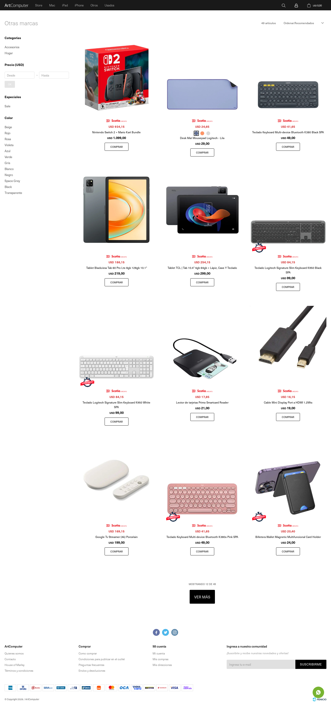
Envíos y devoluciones (92, 670)
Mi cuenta (159, 653)
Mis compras (160, 659)
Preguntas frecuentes (91, 665)
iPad (65, 5)
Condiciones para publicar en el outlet (102, 659)
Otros (94, 5)
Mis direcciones (162, 665)
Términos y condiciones (19, 670)
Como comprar (88, 653)
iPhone (79, 5)
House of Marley (14, 665)
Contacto (10, 659)
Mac (52, 5)
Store (38, 5)
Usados (109, 5)
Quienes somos (14, 653)
